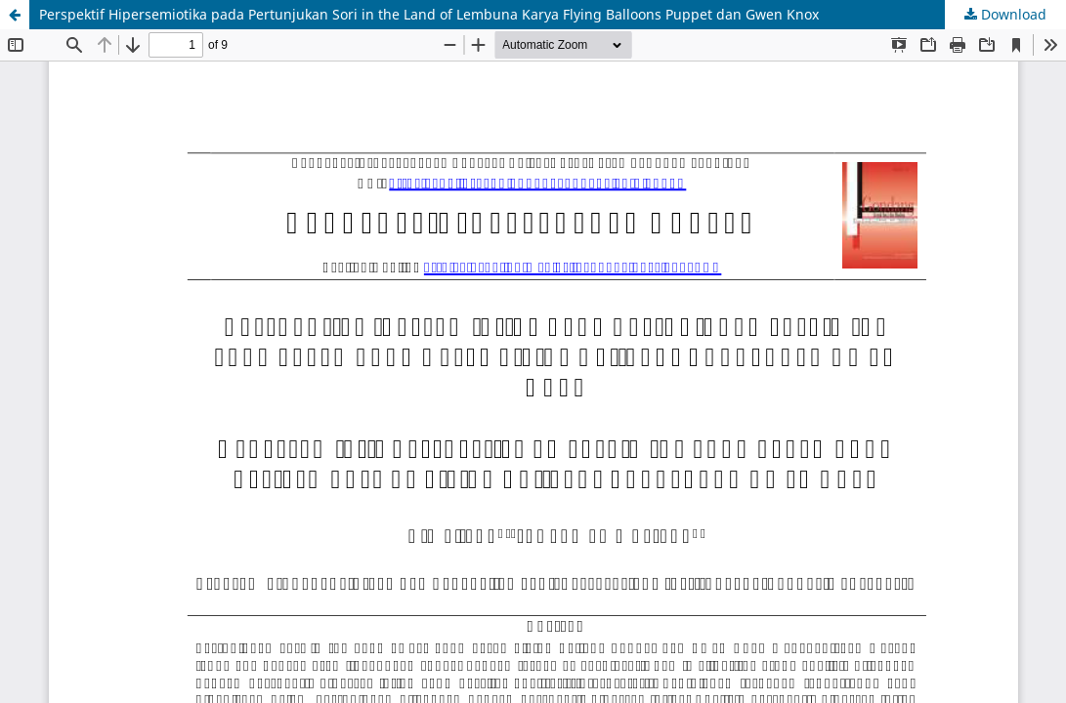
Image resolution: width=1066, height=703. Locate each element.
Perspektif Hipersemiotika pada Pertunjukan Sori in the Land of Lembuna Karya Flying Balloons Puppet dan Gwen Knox (429, 14)
